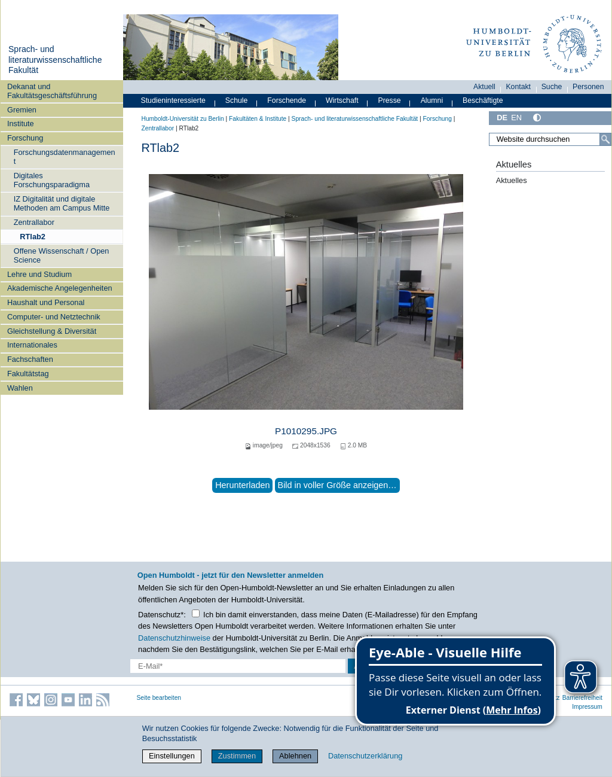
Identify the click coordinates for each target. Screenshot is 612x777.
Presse (389, 100)
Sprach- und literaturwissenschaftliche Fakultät (55, 59)
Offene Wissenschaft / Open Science (61, 255)
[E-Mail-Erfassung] (237, 666)
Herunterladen (242, 485)
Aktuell (484, 87)
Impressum (587, 706)
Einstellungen (172, 755)
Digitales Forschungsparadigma (52, 180)
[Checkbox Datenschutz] (196, 613)
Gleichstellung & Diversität (51, 331)
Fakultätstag (28, 373)
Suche (551, 87)
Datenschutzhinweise (174, 637)
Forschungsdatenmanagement (64, 157)
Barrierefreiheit (582, 697)
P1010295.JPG (306, 431)
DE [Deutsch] (502, 117)
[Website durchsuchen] (550, 139)
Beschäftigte (483, 100)
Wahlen (20, 387)
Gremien (21, 109)
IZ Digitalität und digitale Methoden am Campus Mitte (62, 203)
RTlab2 (32, 236)
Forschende (286, 100)
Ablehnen (295, 755)
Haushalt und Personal (45, 302)
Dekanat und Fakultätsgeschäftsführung (52, 91)
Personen (588, 87)
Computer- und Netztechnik (53, 316)
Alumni (432, 100)
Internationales (32, 344)
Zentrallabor (34, 222)
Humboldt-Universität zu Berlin (183, 118)
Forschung (25, 137)
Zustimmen (237, 755)
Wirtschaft (342, 100)
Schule (236, 100)
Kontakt (518, 87)
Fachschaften (30, 359)
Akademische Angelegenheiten (59, 288)
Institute (20, 123)
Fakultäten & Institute (257, 118)
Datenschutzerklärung (365, 755)
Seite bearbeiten (159, 697)
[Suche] (605, 139)
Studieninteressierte (173, 100)
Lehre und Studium (39, 274)
